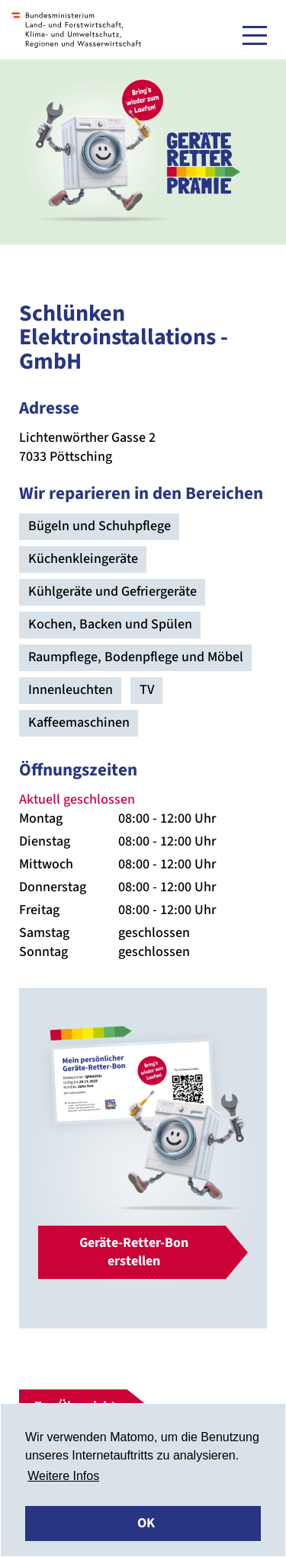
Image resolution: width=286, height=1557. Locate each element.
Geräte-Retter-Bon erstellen (133, 1252)
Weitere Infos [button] (63, 1475)
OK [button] (146, 1523)
